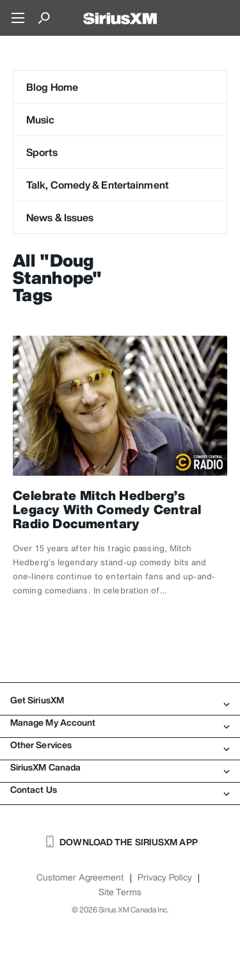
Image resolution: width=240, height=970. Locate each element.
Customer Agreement (80, 877)
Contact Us (120, 790)
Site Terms (120, 892)
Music (40, 119)
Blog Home (52, 87)
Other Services (120, 745)
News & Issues (59, 217)
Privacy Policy (165, 877)
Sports (42, 152)
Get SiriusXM (120, 700)
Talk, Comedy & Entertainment (97, 184)
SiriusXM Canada (120, 767)
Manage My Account (120, 723)
